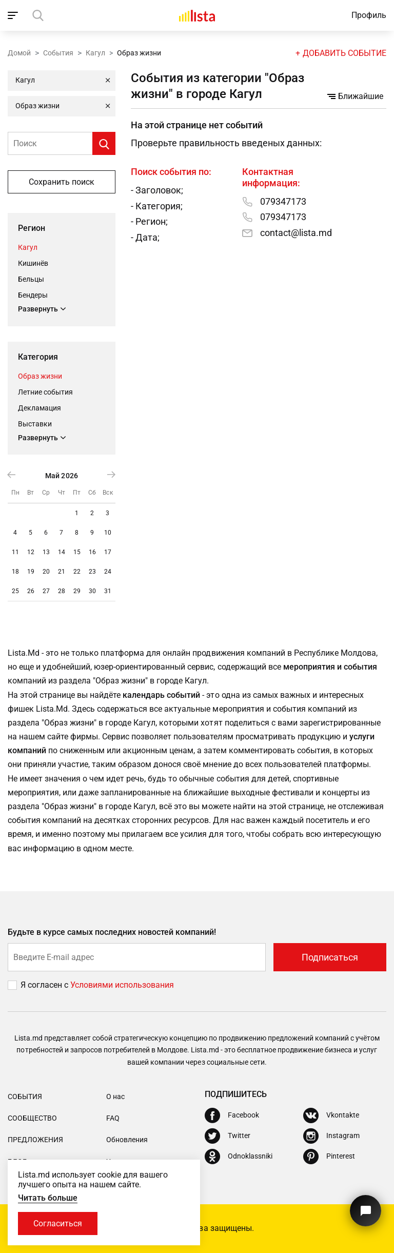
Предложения (35, 1139)
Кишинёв (33, 263)
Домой (19, 53)
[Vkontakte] (331, 1115)
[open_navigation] (14, 15)
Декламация (39, 408)
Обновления (127, 1139)
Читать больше (47, 1198)
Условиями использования (122, 985)
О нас (115, 1096)
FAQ (113, 1118)
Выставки (35, 424)
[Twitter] (227, 1136)
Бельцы (31, 279)
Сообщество (32, 1118)
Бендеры (33, 295)
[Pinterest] (329, 1156)
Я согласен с (45, 985)
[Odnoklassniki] (238, 1156)
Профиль (368, 15)
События (58, 53)
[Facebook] (232, 1115)
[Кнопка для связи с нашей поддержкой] (365, 1210)
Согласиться (57, 1223)
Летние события (45, 392)
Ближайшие (355, 96)
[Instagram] (331, 1136)
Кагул (95, 53)
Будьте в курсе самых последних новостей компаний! (112, 932)
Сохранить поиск (61, 182)
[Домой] (197, 15)
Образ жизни (40, 376)
